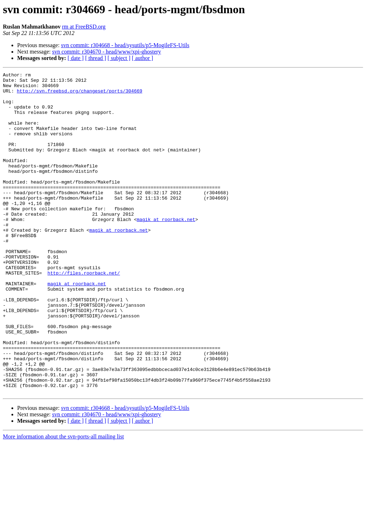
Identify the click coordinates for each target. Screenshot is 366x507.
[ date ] (76, 58)
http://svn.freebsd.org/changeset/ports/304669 (79, 95)
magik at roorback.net (166, 249)
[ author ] (142, 58)
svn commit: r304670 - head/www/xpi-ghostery (106, 52)
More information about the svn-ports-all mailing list (63, 501)
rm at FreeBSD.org (83, 27)
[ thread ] (95, 58)
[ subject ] (119, 58)
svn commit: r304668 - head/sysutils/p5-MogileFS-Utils (125, 45)
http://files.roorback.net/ (84, 313)
